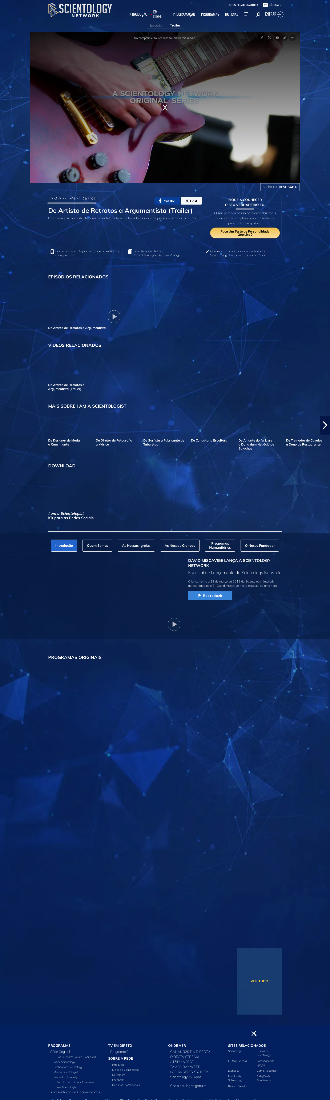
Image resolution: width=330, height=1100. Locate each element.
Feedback (118, 1079)
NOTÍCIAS (231, 14)
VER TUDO (259, 981)
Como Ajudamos (267, 1070)
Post (191, 201)
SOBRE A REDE (120, 1058)
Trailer (175, 25)
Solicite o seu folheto (157, 253)
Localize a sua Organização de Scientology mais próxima (87, 253)
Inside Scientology (64, 1062)
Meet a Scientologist (66, 1072)
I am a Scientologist (65, 1087)
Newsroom (118, 1074)
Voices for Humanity (66, 1077)
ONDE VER (177, 1045)
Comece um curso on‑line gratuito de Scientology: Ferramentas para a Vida (238, 253)
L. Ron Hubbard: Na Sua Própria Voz (75, 1057)
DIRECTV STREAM (184, 1057)
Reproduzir (210, 595)
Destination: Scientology (68, 1067)
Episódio (156, 25)
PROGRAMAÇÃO (184, 14)
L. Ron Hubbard (237, 1061)
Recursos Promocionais (126, 1085)
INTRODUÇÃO (138, 14)
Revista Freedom (238, 1086)
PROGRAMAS (210, 14)
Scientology (235, 1051)
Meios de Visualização (125, 1069)
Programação (120, 1051)
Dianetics (233, 1070)
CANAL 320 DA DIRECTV (190, 1051)
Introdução (118, 1064)
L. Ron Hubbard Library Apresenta (74, 1082)
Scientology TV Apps (185, 1077)
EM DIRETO (158, 14)
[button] (325, 425)
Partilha (167, 201)
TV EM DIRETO (120, 1045)
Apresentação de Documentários (75, 1092)
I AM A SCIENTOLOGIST (72, 198)
